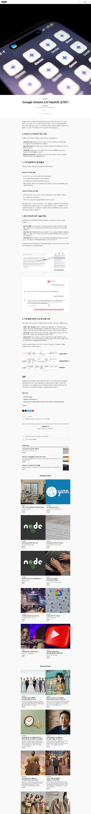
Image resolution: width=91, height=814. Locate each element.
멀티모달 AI (38, 418)
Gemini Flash (27, 418)
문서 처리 (43, 418)
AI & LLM (45, 99)
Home (40, 113)
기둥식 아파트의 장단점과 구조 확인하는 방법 (33, 507)
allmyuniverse (24, 696)
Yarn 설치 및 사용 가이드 (52, 507)
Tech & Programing (45, 113)
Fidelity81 (23, 505)
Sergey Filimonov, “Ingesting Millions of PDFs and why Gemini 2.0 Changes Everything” (43, 401)
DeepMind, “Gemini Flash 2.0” (30, 399)
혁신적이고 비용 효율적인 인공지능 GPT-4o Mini (34, 457)
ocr (35, 418)
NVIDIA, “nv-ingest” (27, 396)
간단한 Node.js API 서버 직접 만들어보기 (32, 578)
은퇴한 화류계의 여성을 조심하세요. (30, 651)
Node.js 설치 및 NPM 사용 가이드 (30, 543)
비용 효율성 (47, 418)
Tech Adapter (45, 105)
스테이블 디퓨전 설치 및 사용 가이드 (30, 616)
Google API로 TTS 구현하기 (53, 616)
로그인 (47, 428)
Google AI (32, 418)
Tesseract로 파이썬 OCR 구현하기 (30, 449)
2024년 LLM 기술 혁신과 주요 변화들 (31, 465)
